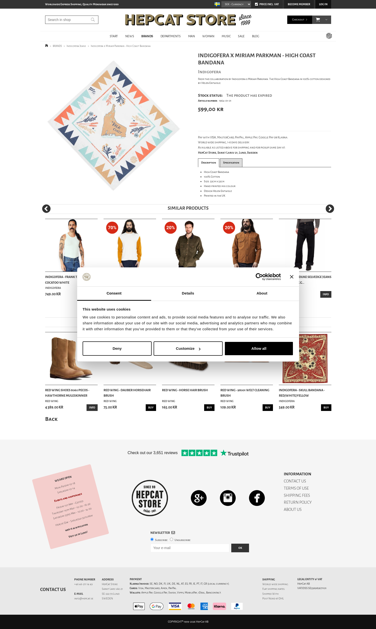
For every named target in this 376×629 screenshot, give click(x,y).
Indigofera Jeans (76, 46)
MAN (191, 36)
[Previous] (46, 208)
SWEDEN (107, 598)
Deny (117, 348)
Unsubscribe (182, 540)
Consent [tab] (114, 293)
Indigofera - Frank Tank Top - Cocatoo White (68, 279)
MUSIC (226, 36)
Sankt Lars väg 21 (112, 589)
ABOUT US (293, 509)
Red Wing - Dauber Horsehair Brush (127, 393)
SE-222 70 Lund (111, 594)
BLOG (255, 36)
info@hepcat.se (83, 598)
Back (51, 419)
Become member (299, 4)
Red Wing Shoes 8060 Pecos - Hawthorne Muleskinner (67, 393)
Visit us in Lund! (78, 534)
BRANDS (147, 36)
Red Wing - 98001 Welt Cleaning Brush (244, 393)
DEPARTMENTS (171, 36)
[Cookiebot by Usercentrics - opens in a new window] (259, 277)
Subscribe (161, 540)
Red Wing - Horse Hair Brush (185, 390)
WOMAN (208, 36)
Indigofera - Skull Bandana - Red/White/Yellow (302, 393)
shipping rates (276, 589)
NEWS (129, 36)
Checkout (298, 19)
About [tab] (262, 293)
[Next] (330, 208)
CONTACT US (295, 481)
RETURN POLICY (298, 502)
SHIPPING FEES (297, 495)
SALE (241, 36)
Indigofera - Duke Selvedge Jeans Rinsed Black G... (305, 279)
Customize (188, 348)
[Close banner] (291, 277)
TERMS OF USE (296, 488)
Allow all (259, 348)
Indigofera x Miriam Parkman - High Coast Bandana (121, 46)
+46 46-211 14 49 (83, 584)
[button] (318, 20)
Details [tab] (188, 293)
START (114, 36)
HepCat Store (110, 584)
